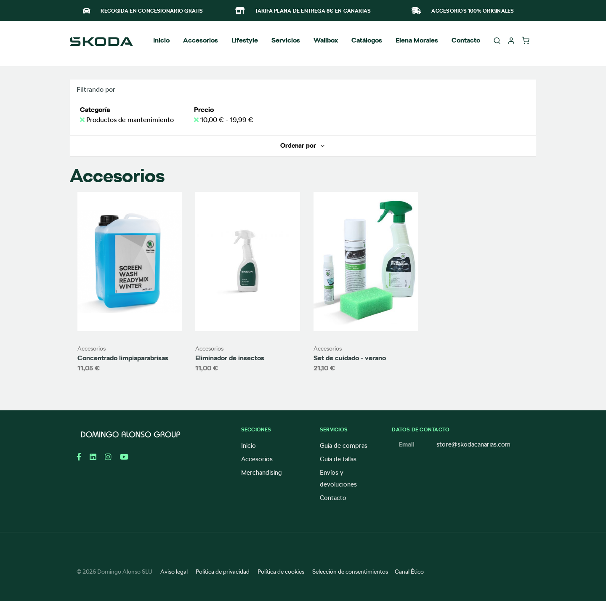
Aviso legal (174, 571)
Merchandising (261, 472)
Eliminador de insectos (229, 358)
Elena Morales (417, 40)
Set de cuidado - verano (350, 358)
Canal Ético (409, 571)
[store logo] (101, 42)
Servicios (285, 40)
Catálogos (366, 40)
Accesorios (91, 348)
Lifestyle (244, 40)
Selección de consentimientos (350, 571)
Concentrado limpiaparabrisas (122, 358)
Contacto (466, 40)
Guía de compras (343, 445)
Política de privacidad (223, 571)
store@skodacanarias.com (473, 444)
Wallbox (326, 40)
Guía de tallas (338, 459)
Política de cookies (281, 571)
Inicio (161, 40)
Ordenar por (299, 145)
